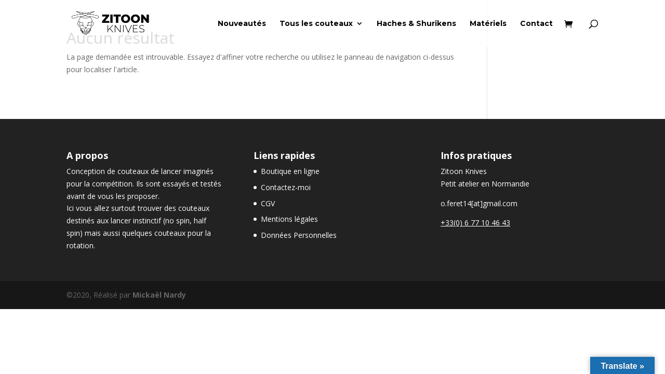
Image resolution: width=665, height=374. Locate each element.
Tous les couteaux (316, 24)
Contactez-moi (286, 187)
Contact (536, 24)
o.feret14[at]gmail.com (479, 203)
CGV (268, 203)
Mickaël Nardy (159, 295)
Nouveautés (242, 24)
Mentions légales (289, 219)
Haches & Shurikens (416, 24)
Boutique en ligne (290, 171)
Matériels (488, 24)
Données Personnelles (299, 235)
